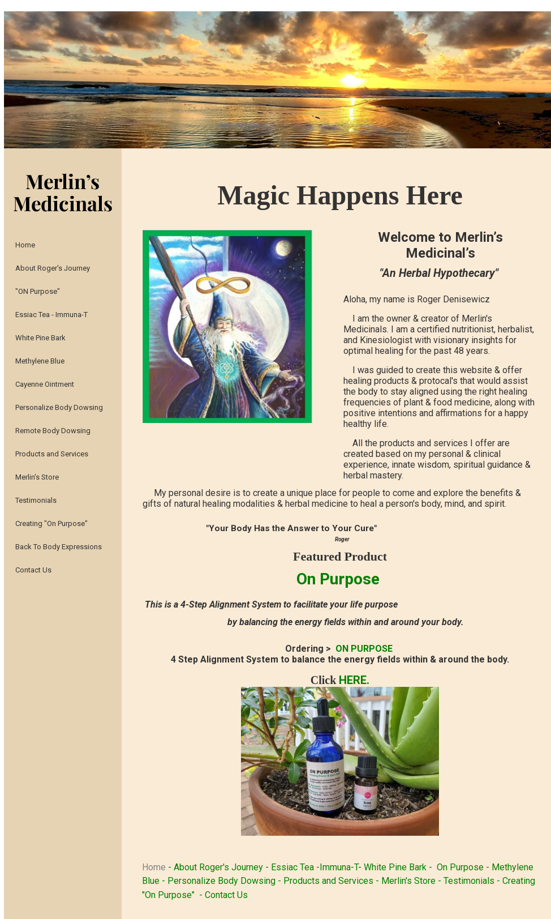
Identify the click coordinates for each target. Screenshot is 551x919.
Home (155, 867)
